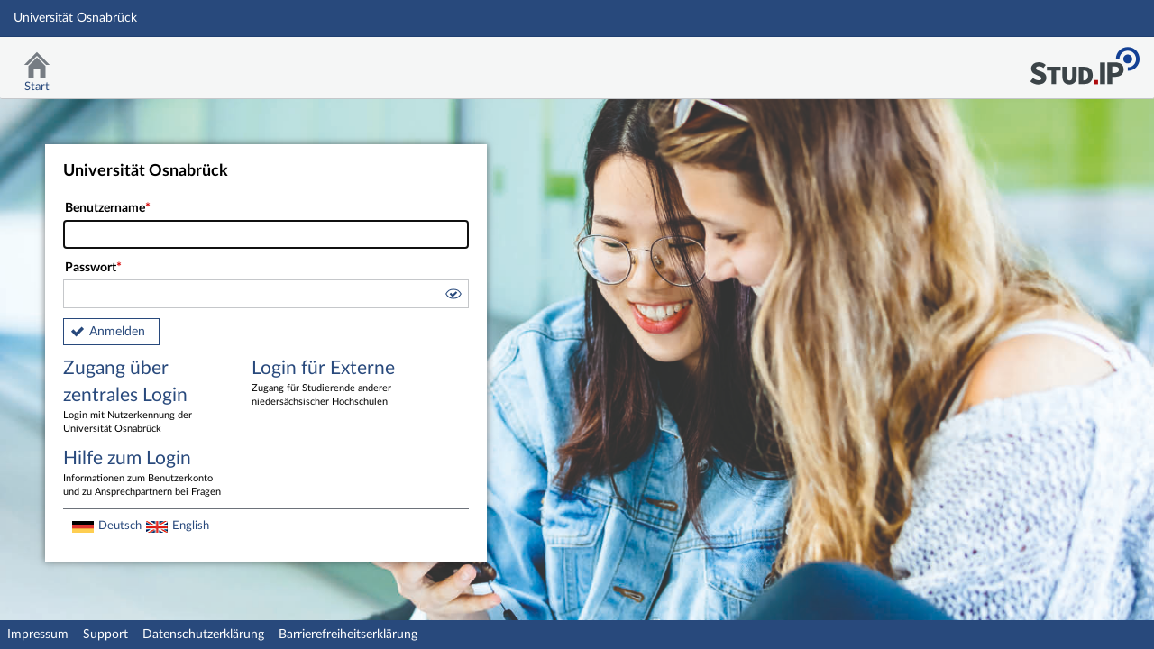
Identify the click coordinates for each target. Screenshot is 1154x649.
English (190, 525)
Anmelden (117, 331)
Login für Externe (333, 384)
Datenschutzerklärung (203, 634)
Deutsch (120, 525)
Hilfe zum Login (144, 474)
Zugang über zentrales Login (144, 397)
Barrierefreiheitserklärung (348, 634)
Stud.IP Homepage (1084, 60)
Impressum (38, 634)
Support (105, 634)
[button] (453, 296)
